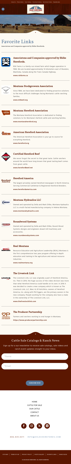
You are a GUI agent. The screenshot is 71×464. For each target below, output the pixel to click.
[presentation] (35, 375)
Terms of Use (15, 455)
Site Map (5, 455)
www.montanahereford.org (25, 121)
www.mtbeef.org (20, 100)
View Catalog (27, 2)
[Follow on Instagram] (31, 426)
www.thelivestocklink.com (24, 301)
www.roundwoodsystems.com (26, 235)
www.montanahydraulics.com (26, 211)
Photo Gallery (19, 2)
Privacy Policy (27, 455)
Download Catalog (37, 2)
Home (34, 401)
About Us (12, 2)
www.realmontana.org (23, 263)
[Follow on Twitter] (39, 426)
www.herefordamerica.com (25, 189)
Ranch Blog (63, 455)
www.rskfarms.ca (20, 75)
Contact (35, 412)
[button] (3, 9)
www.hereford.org (21, 143)
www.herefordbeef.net (23, 168)
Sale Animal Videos (48, 2)
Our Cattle (34, 408)
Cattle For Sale (34, 405)
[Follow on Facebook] (24, 426)
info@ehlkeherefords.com (44, 437)
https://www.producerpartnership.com (30, 320)
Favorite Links (57, 2)
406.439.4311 (17, 437)
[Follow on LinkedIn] (47, 426)
